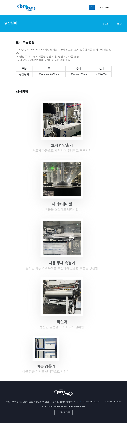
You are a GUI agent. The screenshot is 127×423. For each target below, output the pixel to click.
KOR (102, 7)
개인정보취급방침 (63, 412)
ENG (107, 7)
